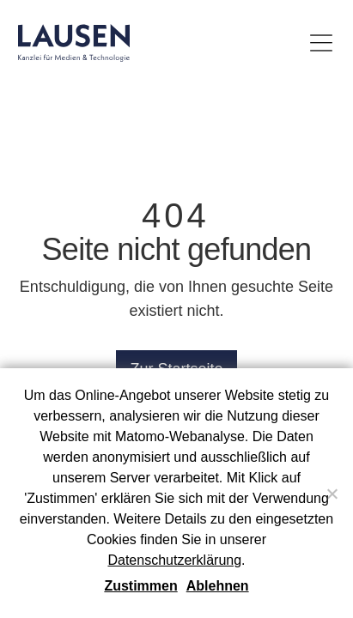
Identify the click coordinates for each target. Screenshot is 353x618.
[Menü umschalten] (321, 43)
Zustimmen (140, 586)
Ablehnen (217, 586)
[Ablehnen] (331, 493)
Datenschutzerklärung (174, 560)
